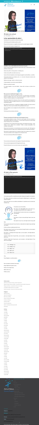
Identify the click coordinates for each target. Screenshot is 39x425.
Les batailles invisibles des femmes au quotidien (11, 287)
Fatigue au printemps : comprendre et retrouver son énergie (13, 285)
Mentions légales (15, 424)
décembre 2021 (6, 346)
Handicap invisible (6, 301)
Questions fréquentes (17, 405)
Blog (15, 399)
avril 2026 (5, 310)
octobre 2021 (6, 349)
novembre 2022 (6, 336)
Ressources (15, 398)
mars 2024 (5, 328)
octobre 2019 (6, 374)
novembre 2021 (6, 348)
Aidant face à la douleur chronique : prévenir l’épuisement (13, 282)
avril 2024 (5, 327)
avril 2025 (5, 322)
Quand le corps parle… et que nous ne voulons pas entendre (13, 289)
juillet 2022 (5, 341)
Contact (15, 406)
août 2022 (5, 340)
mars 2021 (5, 358)
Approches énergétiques (7, 295)
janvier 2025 (6, 325)
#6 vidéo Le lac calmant (10, 34)
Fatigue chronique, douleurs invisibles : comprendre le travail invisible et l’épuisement (17, 284)
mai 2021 (5, 354)
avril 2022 (5, 343)
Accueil (15, 380)
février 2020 (6, 367)
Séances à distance (16, 389)
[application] (19, 56)
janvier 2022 (6, 345)
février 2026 (6, 313)
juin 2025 (5, 318)
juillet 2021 (5, 353)
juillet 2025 (5, 317)
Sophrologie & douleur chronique (19, 394)
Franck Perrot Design (25, 424)
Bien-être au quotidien (7, 296)
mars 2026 (5, 312)
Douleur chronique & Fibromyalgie (9, 298)
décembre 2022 (6, 335)
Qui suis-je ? (15, 382)
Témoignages (16, 403)
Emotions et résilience (7, 299)
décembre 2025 (6, 315)
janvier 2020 (6, 369)
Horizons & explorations (7, 303)
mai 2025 (5, 320)
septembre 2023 (6, 331)
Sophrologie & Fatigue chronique (19, 396)
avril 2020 (5, 364)
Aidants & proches (7, 293)
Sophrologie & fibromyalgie (18, 392)
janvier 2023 (6, 333)
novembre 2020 (6, 361)
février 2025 (6, 323)
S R (5, 35)
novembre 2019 (6, 372)
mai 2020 (5, 363)
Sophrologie (12, 35)
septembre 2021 (6, 351)
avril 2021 (5, 356)
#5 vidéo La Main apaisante (11, 172)
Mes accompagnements (17, 384)
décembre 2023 (6, 330)
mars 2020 (5, 366)
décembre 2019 (6, 371)
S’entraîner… (16, 401)
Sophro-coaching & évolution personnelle (10, 304)
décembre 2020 (6, 359)
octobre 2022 (6, 338)
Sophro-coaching (17, 387)
